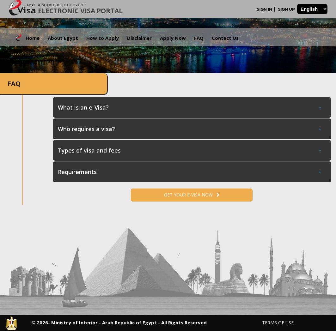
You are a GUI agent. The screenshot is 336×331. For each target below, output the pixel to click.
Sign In (265, 9)
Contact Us (225, 38)
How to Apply (102, 38)
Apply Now (173, 38)
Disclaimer (139, 38)
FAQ (199, 38)
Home (33, 38)
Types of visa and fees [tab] (190, 150)
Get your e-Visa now (192, 195)
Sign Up (287, 9)
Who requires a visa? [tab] (190, 129)
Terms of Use (278, 323)
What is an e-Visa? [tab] (190, 107)
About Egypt (63, 38)
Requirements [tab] (190, 172)
